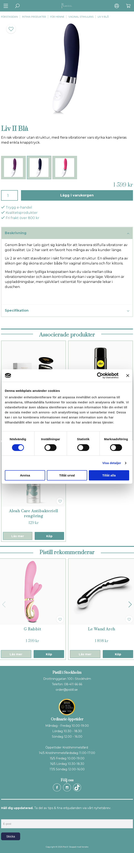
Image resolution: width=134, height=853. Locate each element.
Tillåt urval (67, 475)
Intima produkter (34, 16)
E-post (5, 815)
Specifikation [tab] (67, 310)
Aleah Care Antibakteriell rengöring (33, 514)
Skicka (10, 836)
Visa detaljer (111, 463)
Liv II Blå (103, 16)
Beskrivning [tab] (67, 233)
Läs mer (17, 536)
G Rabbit (32, 629)
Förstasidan (9, 16)
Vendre (84, 847)
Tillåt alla (109, 475)
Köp (49, 536)
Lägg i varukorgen (77, 195)
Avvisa (25, 475)
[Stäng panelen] (127, 375)
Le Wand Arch (101, 629)
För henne (57, 16)
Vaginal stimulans (80, 16)
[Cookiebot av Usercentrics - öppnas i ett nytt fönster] (100, 375)
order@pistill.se (67, 690)
